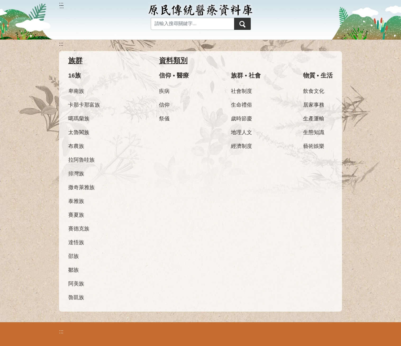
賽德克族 (78, 228)
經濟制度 (241, 146)
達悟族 (76, 242)
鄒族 (73, 270)
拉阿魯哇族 (81, 160)
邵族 (73, 256)
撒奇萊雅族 (81, 187)
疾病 (164, 91)
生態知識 (313, 132)
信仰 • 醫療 (174, 75)
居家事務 (313, 105)
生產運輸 (313, 118)
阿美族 (76, 283)
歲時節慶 (241, 118)
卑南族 (76, 91)
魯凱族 (76, 297)
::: (61, 44)
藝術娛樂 (313, 146)
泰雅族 (76, 201)
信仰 (164, 105)
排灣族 (76, 173)
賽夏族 (76, 215)
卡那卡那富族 (84, 105)
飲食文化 (313, 91)
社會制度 (241, 91)
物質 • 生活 (318, 75)
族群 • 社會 (246, 75)
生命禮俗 (241, 105)
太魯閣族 (78, 132)
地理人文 (241, 132)
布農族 (76, 146)
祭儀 (164, 118)
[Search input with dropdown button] (191, 24)
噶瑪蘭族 (78, 118)
